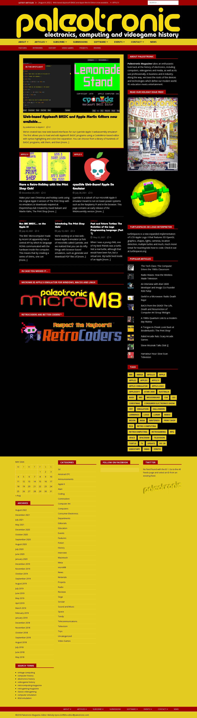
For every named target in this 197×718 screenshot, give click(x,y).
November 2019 (22, 568)
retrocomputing (138, 432)
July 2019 (19, 588)
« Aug (17, 495)
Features (22, 48)
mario (167, 414)
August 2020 (21, 544)
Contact (136, 41)
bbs (140, 397)
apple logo (158, 386)
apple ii (155, 380)
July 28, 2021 (80, 192)
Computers (63, 508)
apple (162, 374)
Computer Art (64, 503)
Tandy (61, 616)
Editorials (62, 523)
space (132, 437)
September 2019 (23, 578)
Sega (60, 596)
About (22, 41)
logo (146, 414)
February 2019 (22, 613)
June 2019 (19, 593)
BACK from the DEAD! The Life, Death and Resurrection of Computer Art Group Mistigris (157, 309)
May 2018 (19, 657)
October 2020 (21, 534)
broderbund (153, 397)
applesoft (134, 391)
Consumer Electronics (68, 513)
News (153, 41)
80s (130, 374)
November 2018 (22, 627)
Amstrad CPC (64, 474)
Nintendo (62, 577)
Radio (60, 587)
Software (100, 41)
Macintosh (63, 557)
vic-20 (162, 443)
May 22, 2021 (99, 237)
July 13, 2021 (63, 231)
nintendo (154, 420)
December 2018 (22, 622)
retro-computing (146, 426)
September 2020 (23, 539)
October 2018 (21, 632)
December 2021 (22, 515)
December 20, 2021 (31, 192)
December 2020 (22, 529)
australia (164, 391)
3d (59, 469)
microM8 (62, 567)
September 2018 (23, 637)
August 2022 (21, 510)
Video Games (67, 48)
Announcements (65, 479)
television (159, 437)
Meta (60, 562)
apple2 (132, 380)
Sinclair (61, 601)
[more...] (65, 142)
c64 (166, 397)
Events (118, 41)
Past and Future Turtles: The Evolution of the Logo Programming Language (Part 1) (106, 228)
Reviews (97, 48)
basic (132, 397)
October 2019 (21, 573)
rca (131, 426)
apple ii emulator (138, 386)
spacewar (144, 437)
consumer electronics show (159, 403)
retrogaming (159, 432)
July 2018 (19, 647)
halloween (159, 409)
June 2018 (19, 652)
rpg (172, 432)
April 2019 (19, 603)
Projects (84, 48)
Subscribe (59, 41)
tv (142, 443)
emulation (143, 409)
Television (63, 626)
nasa (142, 420)
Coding (61, 493)
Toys (60, 631)
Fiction (61, 542)
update (151, 443)
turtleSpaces (134, 233)
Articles (40, 41)
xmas (146, 449)
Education (62, 528)
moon (132, 420)
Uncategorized (65, 636)
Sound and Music (66, 606)
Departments (64, 518)
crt (131, 409)
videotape (134, 449)
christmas (134, 403)
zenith (157, 449)
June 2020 (19, 554)
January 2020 (21, 559)
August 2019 (21, 583)
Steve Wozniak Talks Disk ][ (154, 345)
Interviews (37, 48)
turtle (132, 443)
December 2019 (22, 564)
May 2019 (19, 598)
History (52, 48)
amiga (140, 374)
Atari (60, 489)
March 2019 (20, 608)
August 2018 (21, 642)
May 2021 (19, 524)
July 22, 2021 (27, 231)
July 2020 (19, 549)
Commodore (64, 498)
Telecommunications (67, 621)
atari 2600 (149, 391)
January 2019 (21, 617)
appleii (143, 380)
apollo (151, 374)
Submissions (80, 41)
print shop (169, 420)
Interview (62, 552)
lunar (156, 414)
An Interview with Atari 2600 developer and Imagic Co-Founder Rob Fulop (158, 287)
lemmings (134, 414)
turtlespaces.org (138, 251)
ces (173, 397)
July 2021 (19, 519)
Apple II (61, 484)
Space (61, 611)
